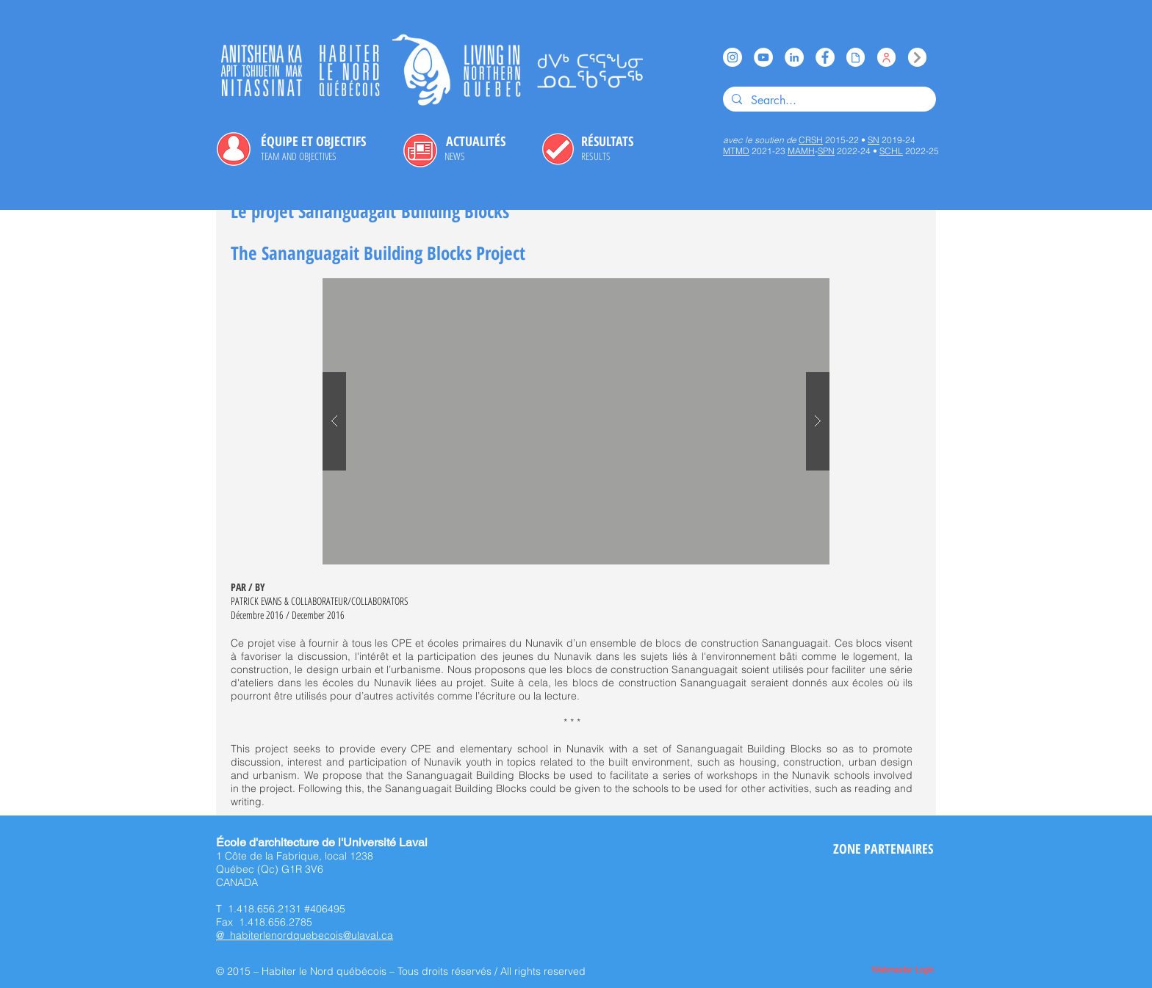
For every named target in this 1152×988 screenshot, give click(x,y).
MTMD (736, 150)
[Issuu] (855, 57)
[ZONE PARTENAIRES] (883, 849)
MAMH (801, 150)
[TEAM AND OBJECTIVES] (299, 156)
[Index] (917, 57)
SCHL (891, 150)
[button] (576, 421)
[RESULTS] (595, 156)
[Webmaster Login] (902, 971)
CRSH (811, 139)
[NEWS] (454, 156)
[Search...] (828, 101)
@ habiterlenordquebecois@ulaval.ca (304, 935)
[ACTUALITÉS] (475, 141)
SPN (826, 150)
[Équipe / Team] (886, 57)
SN (873, 139)
